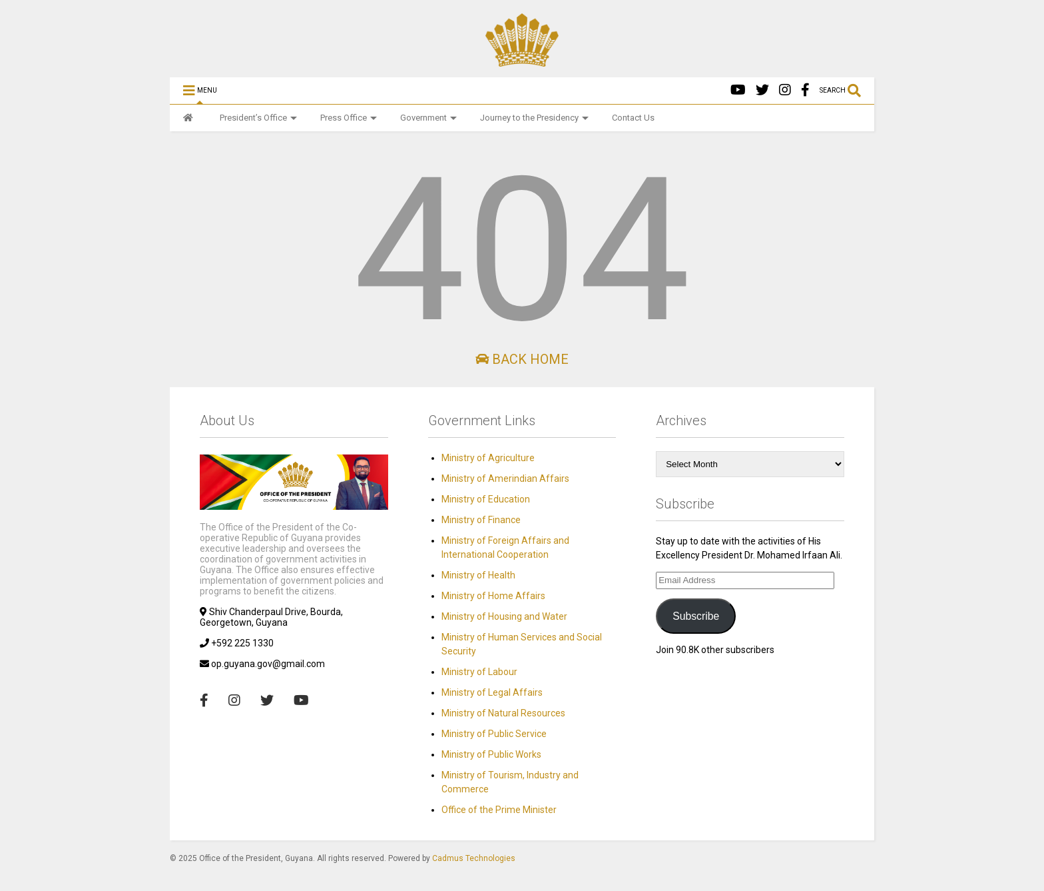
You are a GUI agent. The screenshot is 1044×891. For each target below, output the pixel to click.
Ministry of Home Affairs (493, 595)
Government (428, 118)
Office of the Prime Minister (499, 809)
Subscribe (695, 616)
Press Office (348, 118)
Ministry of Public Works (491, 754)
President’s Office (258, 118)
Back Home (522, 359)
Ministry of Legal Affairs (492, 692)
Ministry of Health (478, 575)
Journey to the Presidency (534, 118)
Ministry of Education (485, 499)
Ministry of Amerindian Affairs (505, 478)
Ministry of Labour (479, 671)
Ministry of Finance (481, 519)
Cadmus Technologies (473, 858)
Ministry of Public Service (494, 733)
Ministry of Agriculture (488, 457)
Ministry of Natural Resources (503, 713)
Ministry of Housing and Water (504, 616)
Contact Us (633, 118)
